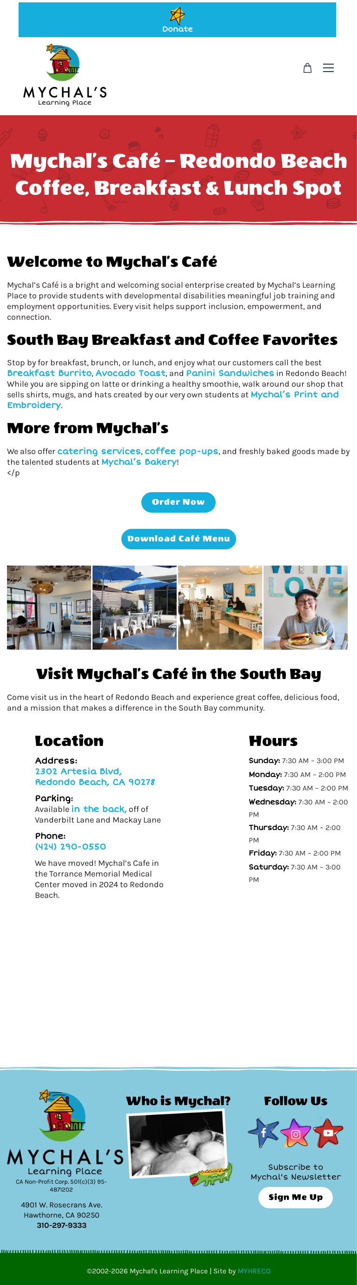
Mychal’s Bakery (139, 462)
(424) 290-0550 (70, 847)
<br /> (178, 979)
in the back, (99, 809)
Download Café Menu (178, 539)
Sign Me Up (296, 1197)
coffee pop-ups (181, 451)
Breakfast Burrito (49, 373)
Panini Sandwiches (230, 373)
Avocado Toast (130, 373)
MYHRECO (254, 1271)
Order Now (178, 502)
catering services (99, 451)
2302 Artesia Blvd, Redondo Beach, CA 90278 (95, 776)
